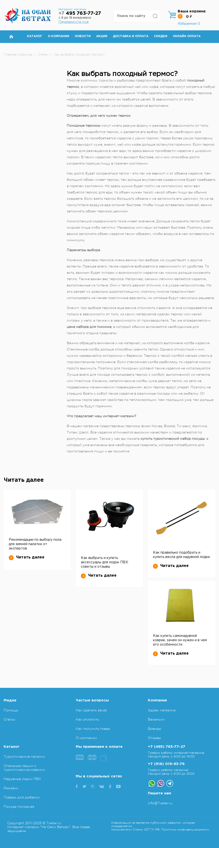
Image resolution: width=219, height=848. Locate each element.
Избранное (189, 23)
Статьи (9, 719)
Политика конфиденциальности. (185, 829)
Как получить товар (93, 729)
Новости (83, 36)
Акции (101, 36)
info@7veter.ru (160, 803)
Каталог (34, 36)
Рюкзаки (11, 788)
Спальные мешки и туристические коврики (24, 768)
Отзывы (154, 738)
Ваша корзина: (192, 11)
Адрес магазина (162, 710)
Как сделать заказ (91, 710)
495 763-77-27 (80, 13)
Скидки (160, 36)
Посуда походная (19, 806)
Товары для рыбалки (22, 797)
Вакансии (156, 719)
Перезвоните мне (74, 22)
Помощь (11, 710)
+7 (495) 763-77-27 (166, 746)
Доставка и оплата (130, 36)
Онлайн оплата (187, 36)
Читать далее (26, 557)
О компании (58, 36)
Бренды (154, 729)
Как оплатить (87, 719)
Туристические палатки (24, 756)
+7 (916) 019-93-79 (166, 763)
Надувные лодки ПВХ (22, 779)
